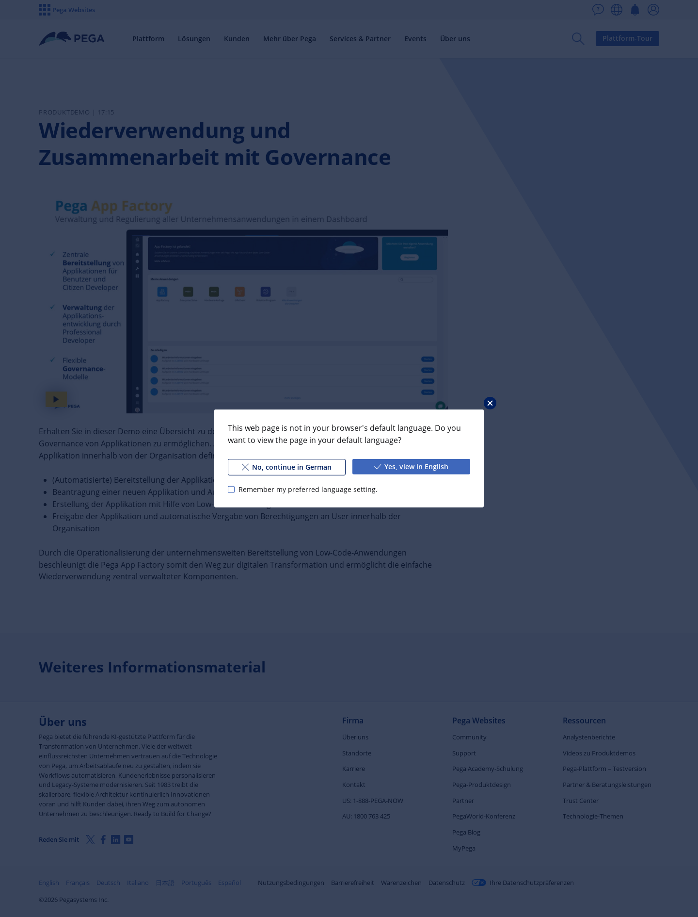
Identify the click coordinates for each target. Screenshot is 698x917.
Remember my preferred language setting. (308, 489)
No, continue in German (287, 467)
